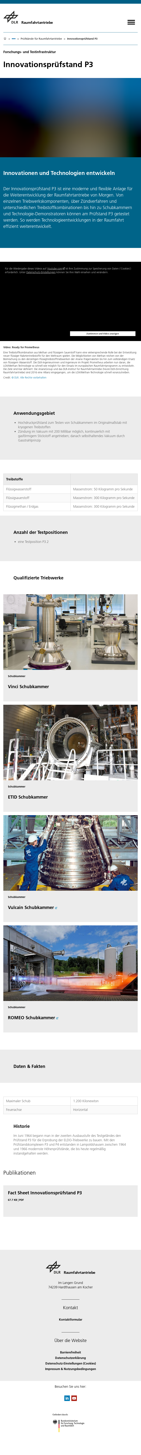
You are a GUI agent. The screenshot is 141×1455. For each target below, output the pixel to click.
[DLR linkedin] (67, 1400)
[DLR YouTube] (74, 1400)
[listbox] (13, 38)
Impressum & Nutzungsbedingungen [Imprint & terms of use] (70, 1369)
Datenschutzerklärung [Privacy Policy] (70, 1358)
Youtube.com (54, 268)
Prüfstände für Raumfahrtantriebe (41, 38)
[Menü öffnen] (131, 21)
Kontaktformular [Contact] (70, 1319)
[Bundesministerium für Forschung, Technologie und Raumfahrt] (70, 1435)
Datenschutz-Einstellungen (41, 272)
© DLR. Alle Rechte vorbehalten (29, 377)
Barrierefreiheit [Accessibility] (70, 1352)
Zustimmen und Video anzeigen (102, 333)
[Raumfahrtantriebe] (28, 17)
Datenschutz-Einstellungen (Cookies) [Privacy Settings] (70, 1363)
